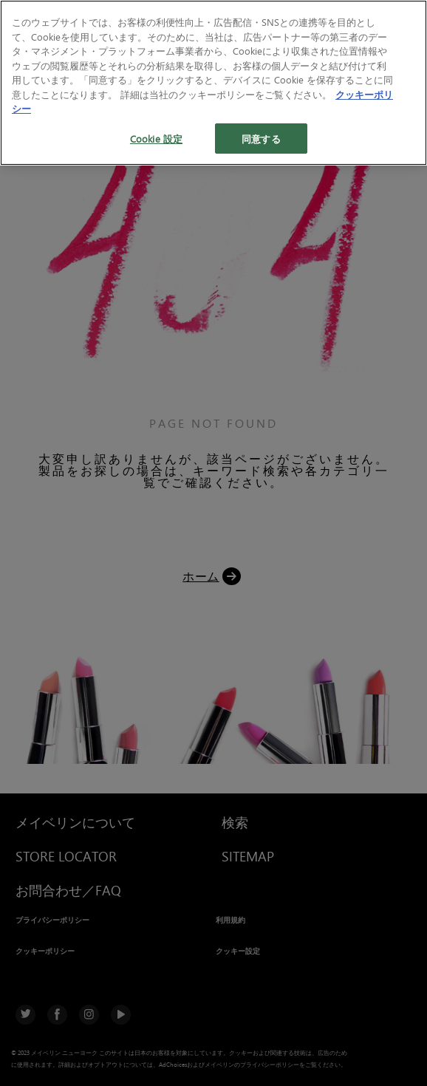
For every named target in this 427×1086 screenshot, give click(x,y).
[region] (213, 82)
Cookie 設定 (156, 138)
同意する (261, 138)
